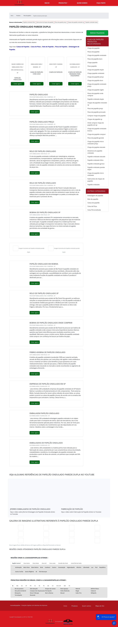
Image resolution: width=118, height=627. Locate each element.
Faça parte (101, 3)
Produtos (63, 3)
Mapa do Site (100, 606)
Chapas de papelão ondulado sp (76, 22)
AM (65, 586)
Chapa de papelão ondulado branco (96, 130)
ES (22, 586)
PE (43, 586)
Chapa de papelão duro (95, 80)
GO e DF (58, 586)
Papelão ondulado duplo (91, 22)
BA (48, 586)
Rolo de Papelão (48, 47)
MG (17, 586)
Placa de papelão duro (94, 59)
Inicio (47, 3)
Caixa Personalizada (94, 210)
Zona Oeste (36, 563)
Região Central (16, 563)
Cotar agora (17, 84)
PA (69, 586)
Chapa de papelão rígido (95, 90)
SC (35, 586)
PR (30, 586)
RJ (12, 586)
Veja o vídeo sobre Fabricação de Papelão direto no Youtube (81, 512)
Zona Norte (27, 563)
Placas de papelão (93, 52)
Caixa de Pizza (36, 47)
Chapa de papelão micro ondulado (95, 174)
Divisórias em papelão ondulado (94, 152)
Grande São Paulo (63, 563)
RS (39, 586)
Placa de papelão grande (95, 138)
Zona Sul (44, 563)
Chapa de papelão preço (95, 77)
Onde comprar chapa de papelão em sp (95, 124)
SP (26, 586)
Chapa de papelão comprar (96, 134)
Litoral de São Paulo (76, 563)
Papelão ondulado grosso (95, 164)
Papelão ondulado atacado (96, 157)
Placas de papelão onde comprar (95, 94)
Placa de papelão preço (60, 22)
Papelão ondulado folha (29, 22)
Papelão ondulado (93, 185)
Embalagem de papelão (95, 196)
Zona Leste (52, 563)
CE (52, 586)
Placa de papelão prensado (96, 112)
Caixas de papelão (93, 203)
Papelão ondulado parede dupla (96, 168)
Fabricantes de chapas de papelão (44, 22)
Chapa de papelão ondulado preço (96, 85)
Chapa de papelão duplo (95, 70)
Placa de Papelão (61, 47)
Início (65, 606)
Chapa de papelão (93, 48)
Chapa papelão (92, 63)
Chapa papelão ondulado (95, 73)
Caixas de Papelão (22, 47)
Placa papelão (92, 66)
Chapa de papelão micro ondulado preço (95, 143)
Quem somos (82, 3)
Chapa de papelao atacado (96, 147)
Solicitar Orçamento (97, 33)
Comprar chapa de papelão (96, 116)
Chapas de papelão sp (94, 119)
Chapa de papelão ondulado (96, 55)
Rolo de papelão (92, 199)
